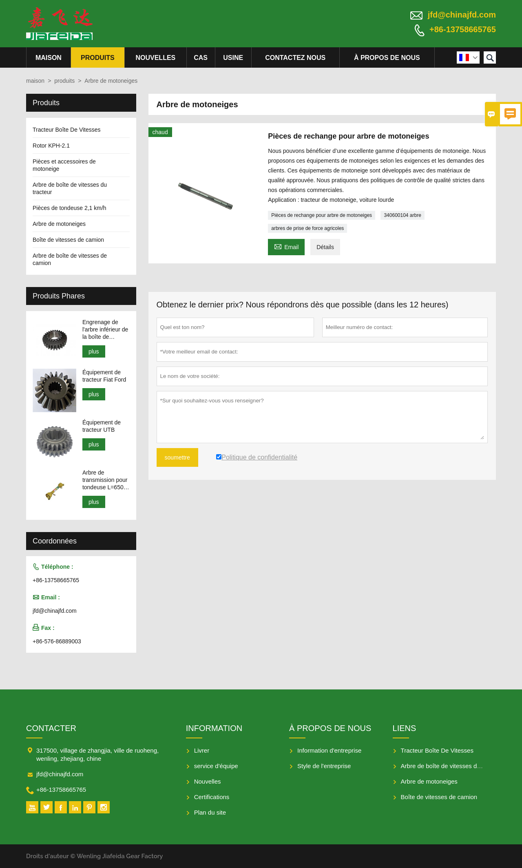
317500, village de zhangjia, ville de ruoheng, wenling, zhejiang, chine (97, 754)
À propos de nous (387, 57)
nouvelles (155, 57)
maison (48, 57)
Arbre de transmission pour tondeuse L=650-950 (105, 480)
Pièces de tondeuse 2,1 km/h (69, 208)
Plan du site (210, 812)
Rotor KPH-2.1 (51, 145)
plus (93, 351)
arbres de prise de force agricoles (307, 228)
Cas (201, 57)
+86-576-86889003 (57, 641)
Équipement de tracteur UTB (101, 426)
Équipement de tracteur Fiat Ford (104, 376)
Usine (233, 57)
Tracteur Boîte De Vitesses (67, 129)
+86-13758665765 (462, 29)
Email (286, 246)
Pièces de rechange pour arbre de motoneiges (321, 215)
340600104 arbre (402, 215)
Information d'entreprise (329, 750)
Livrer (202, 750)
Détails (325, 247)
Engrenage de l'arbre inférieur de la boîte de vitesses (105, 329)
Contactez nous (295, 57)
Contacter (51, 728)
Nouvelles (207, 781)
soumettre (177, 457)
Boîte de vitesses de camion (68, 239)
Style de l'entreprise (324, 765)
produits (98, 57)
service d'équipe (216, 765)
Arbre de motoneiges (59, 224)
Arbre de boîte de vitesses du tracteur (452, 765)
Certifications (212, 796)
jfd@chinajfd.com (462, 14)
